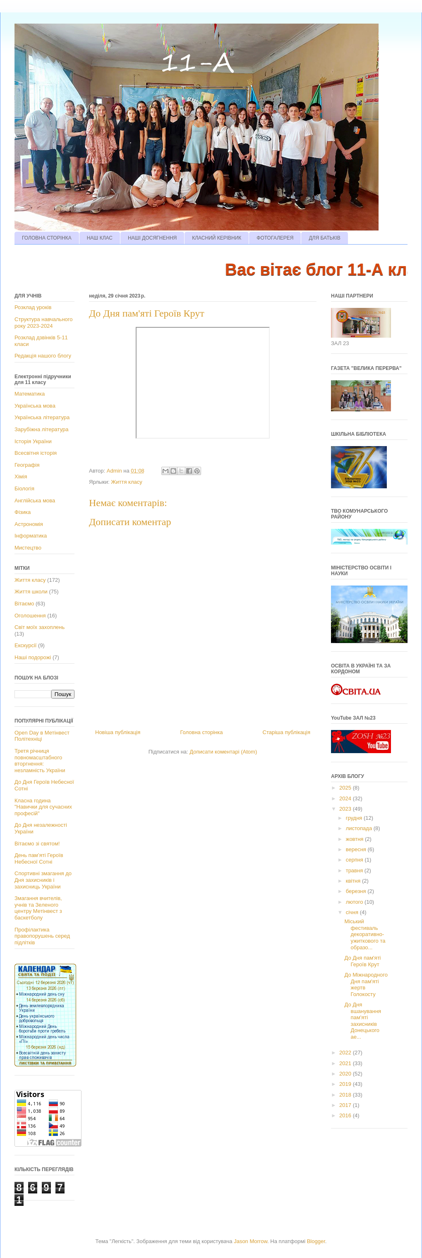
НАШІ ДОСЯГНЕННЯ (152, 238)
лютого (355, 902)
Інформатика (30, 536)
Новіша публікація (117, 732)
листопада (360, 828)
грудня (355, 818)
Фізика (22, 512)
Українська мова (34, 406)
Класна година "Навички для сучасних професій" (43, 806)
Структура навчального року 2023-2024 (43, 322)
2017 (346, 1105)
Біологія (24, 488)
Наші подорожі (32, 657)
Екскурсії (25, 645)
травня (355, 870)
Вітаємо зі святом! (37, 843)
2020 (346, 1074)
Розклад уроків (32, 307)
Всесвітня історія (35, 453)
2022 (346, 1052)
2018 (346, 1095)
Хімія (20, 476)
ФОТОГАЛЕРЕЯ (275, 238)
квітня (354, 881)
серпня (355, 860)
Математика (29, 394)
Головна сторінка (201, 732)
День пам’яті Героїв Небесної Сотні (38, 858)
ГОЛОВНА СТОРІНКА (47, 238)
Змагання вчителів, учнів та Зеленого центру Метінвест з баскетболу (38, 908)
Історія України (33, 441)
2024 (346, 798)
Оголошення (30, 615)
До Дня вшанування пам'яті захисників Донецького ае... (362, 1020)
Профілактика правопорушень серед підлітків (42, 936)
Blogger (316, 1241)
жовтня (355, 839)
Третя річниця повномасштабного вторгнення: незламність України (39, 760)
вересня (357, 849)
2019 (346, 1084)
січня (353, 912)
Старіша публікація (286, 732)
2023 (346, 809)
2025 (346, 788)
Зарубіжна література (41, 429)
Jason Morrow (250, 1241)
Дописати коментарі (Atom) (223, 752)
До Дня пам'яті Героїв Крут (362, 961)
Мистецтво (27, 548)
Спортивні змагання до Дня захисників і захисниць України (43, 879)
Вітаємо (24, 603)
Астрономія (28, 524)
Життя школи (31, 591)
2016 (346, 1115)
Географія (26, 465)
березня (357, 891)
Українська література (42, 417)
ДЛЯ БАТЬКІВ (324, 238)
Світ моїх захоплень (39, 627)
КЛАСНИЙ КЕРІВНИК (216, 238)
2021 (346, 1063)
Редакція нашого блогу (42, 356)
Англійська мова (34, 500)
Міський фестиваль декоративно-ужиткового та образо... (364, 934)
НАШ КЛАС (100, 238)
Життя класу (126, 482)
